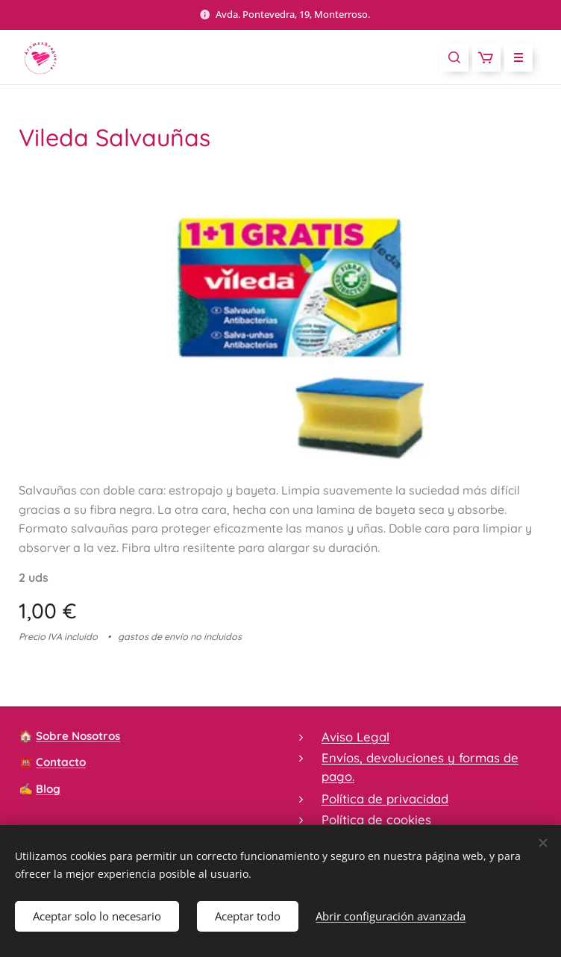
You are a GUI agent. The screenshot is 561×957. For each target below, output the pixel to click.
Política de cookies (376, 819)
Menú (513, 57)
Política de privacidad (385, 798)
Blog (48, 789)
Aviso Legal (355, 736)
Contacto (61, 763)
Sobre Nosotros (78, 736)
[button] (454, 57)
